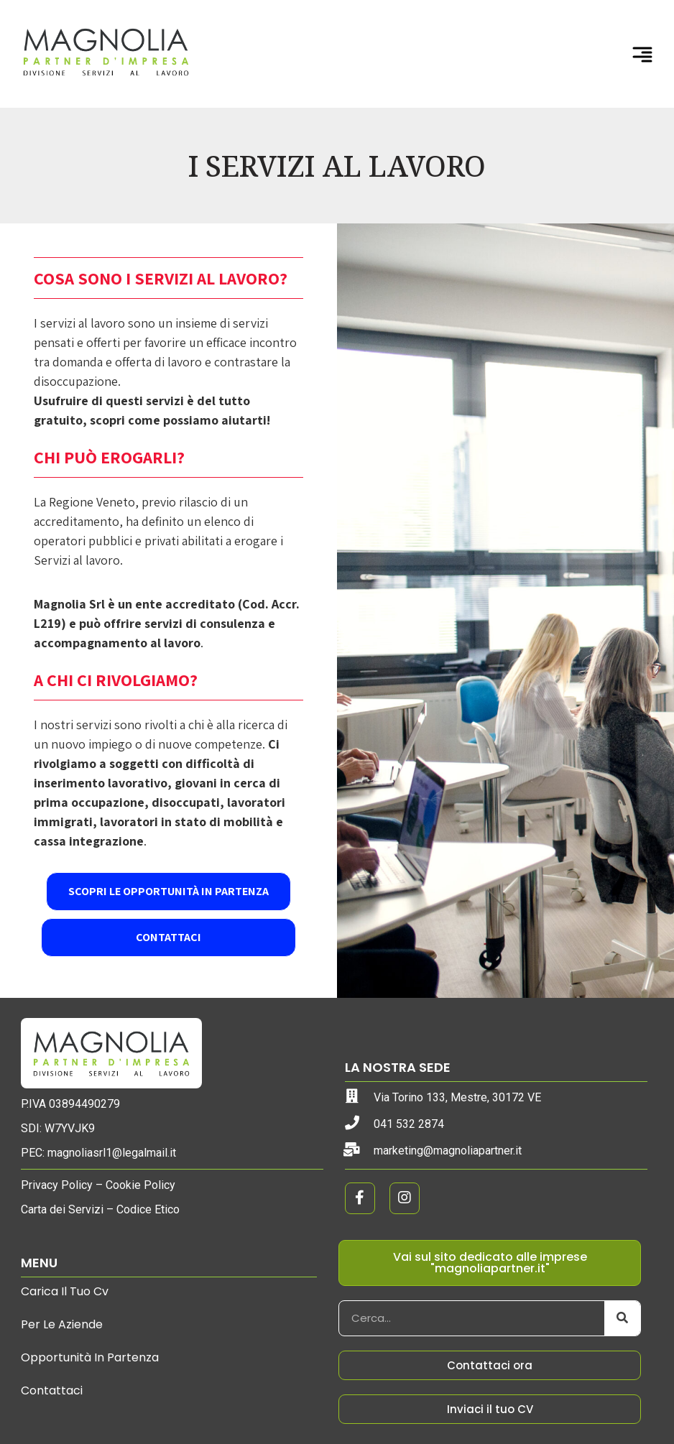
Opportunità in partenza (90, 1357)
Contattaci (52, 1390)
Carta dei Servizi (62, 1209)
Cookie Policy (140, 1185)
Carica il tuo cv (65, 1291)
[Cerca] (622, 1318)
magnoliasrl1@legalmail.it (111, 1153)
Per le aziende (62, 1324)
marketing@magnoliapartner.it (448, 1150)
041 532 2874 (409, 1124)
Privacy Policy (57, 1185)
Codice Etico (148, 1209)
